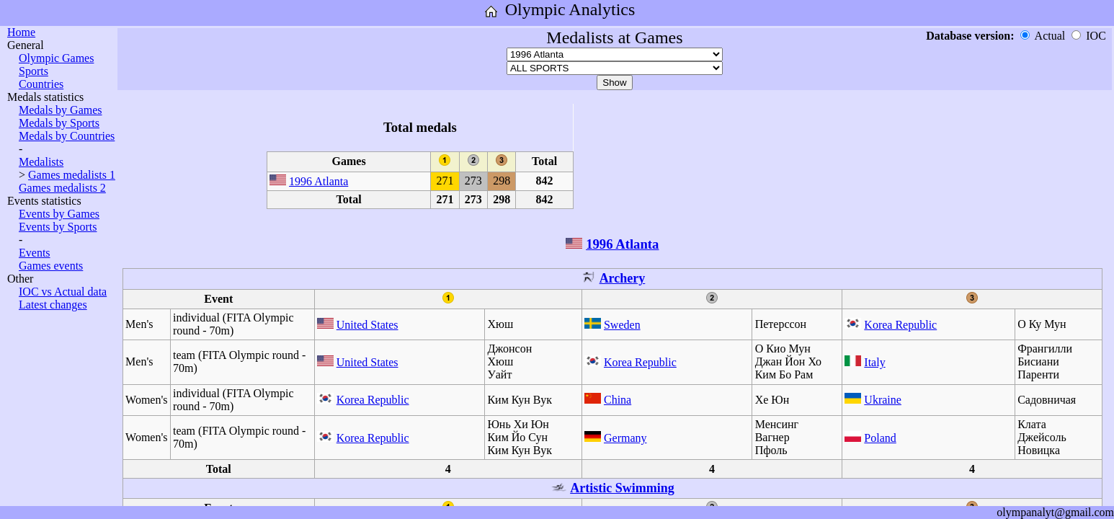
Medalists (41, 162)
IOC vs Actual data (63, 291)
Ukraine (882, 400)
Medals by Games (60, 110)
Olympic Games (56, 58)
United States (367, 325)
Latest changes (53, 304)
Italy (874, 362)
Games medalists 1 (71, 175)
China (617, 400)
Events (34, 253)
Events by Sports (58, 227)
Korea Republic (900, 325)
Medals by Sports (59, 123)
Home (21, 32)
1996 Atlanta (318, 181)
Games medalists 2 (62, 188)
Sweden (622, 325)
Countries (41, 84)
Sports (33, 71)
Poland (880, 438)
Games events (51, 266)
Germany (625, 438)
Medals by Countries (67, 136)
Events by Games (59, 214)
